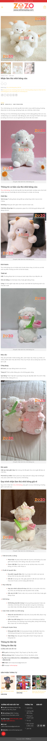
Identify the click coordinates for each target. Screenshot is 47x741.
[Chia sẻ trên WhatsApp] (2, 95)
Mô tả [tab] (2, 104)
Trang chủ (4, 75)
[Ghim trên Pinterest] (13, 95)
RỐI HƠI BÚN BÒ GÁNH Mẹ (7, 692)
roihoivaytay (13, 665)
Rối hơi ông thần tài (21, 691)
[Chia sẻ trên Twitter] (8, 95)
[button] (2, 7)
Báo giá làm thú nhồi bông (10, 89)
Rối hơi (11, 75)
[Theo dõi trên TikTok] (38, 725)
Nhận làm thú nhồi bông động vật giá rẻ (27, 89)
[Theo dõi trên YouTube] (44, 725)
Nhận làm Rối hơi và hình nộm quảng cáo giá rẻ (39, 692)
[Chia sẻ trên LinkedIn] (16, 95)
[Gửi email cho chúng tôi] (41, 725)
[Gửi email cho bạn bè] (10, 95)
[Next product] (2, 84)
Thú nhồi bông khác (12, 87)
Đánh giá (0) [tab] (8, 104)
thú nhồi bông (17, 485)
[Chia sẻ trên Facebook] (5, 95)
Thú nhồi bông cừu (22, 91)
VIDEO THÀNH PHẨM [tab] (18, 104)
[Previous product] (5, 84)
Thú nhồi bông (13, 91)
